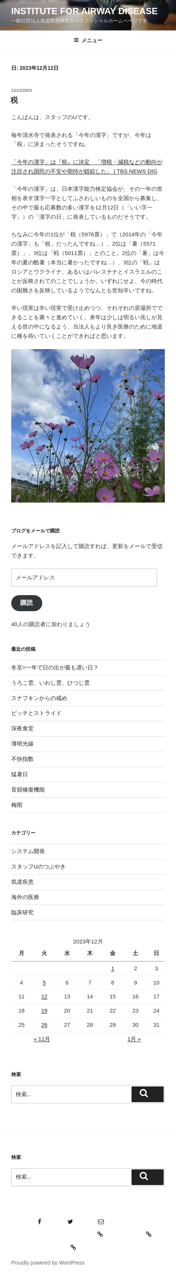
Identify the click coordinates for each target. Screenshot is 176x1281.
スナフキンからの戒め (39, 698)
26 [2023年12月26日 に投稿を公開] (44, 1025)
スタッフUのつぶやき (38, 866)
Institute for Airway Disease (84, 11)
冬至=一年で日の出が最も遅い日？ (55, 667)
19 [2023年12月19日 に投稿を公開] (44, 1010)
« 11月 (42, 1039)
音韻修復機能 (28, 789)
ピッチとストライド (36, 713)
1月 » (134, 1039)
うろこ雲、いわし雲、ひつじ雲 (50, 683)
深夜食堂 (22, 728)
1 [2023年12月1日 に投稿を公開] (112, 968)
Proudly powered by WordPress (48, 1263)
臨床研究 (22, 912)
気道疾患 (22, 882)
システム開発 (28, 851)
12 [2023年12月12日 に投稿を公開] (44, 996)
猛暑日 (19, 774)
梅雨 (16, 805)
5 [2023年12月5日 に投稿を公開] (44, 982)
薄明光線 (22, 743)
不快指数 (22, 759)
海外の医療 (25, 897)
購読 (26, 602)
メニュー (88, 40)
